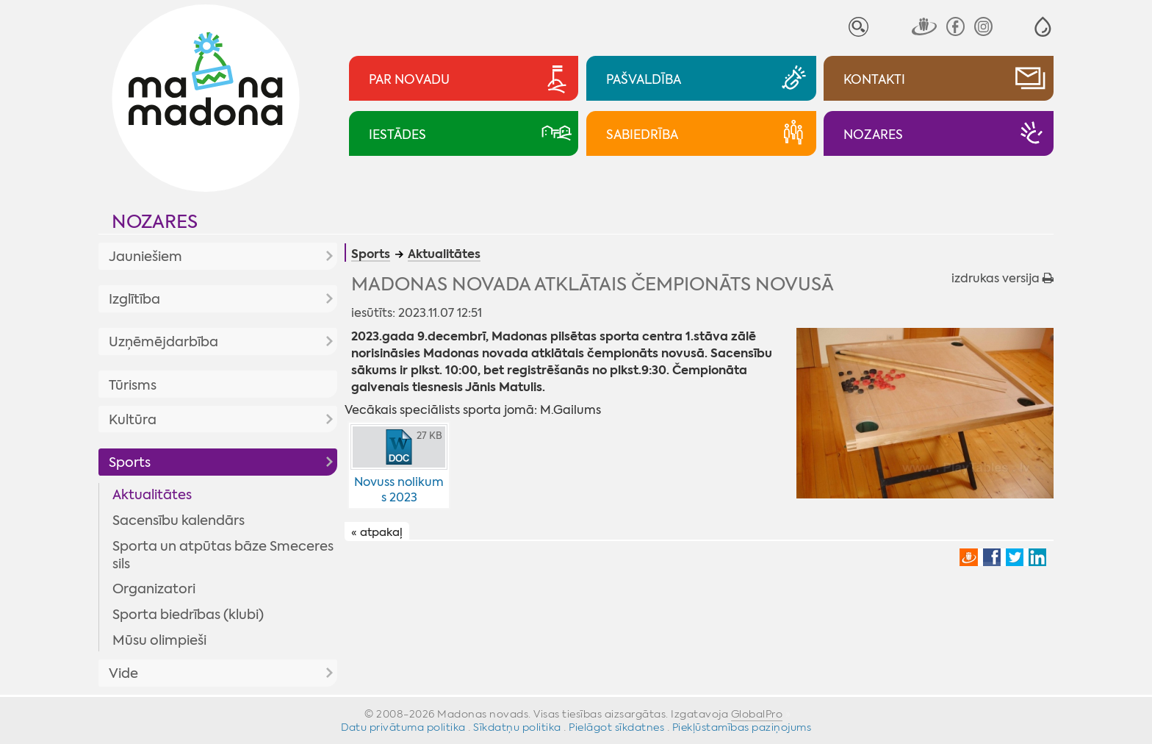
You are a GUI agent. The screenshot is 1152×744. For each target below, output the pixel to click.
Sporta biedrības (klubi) (188, 614)
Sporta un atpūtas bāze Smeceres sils (223, 555)
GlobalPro (757, 713)
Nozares (155, 222)
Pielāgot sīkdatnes (616, 727)
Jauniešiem (145, 256)
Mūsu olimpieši (159, 640)
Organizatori (153, 589)
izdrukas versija (1002, 278)
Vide (123, 673)
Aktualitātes (152, 495)
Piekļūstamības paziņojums (742, 727)
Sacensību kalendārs (178, 520)
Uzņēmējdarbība (163, 342)
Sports (130, 462)
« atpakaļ (377, 532)
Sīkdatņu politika (517, 727)
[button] (1043, 26)
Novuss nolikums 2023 (399, 489)
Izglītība (134, 299)
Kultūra (132, 420)
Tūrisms (132, 385)
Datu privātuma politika (403, 727)
